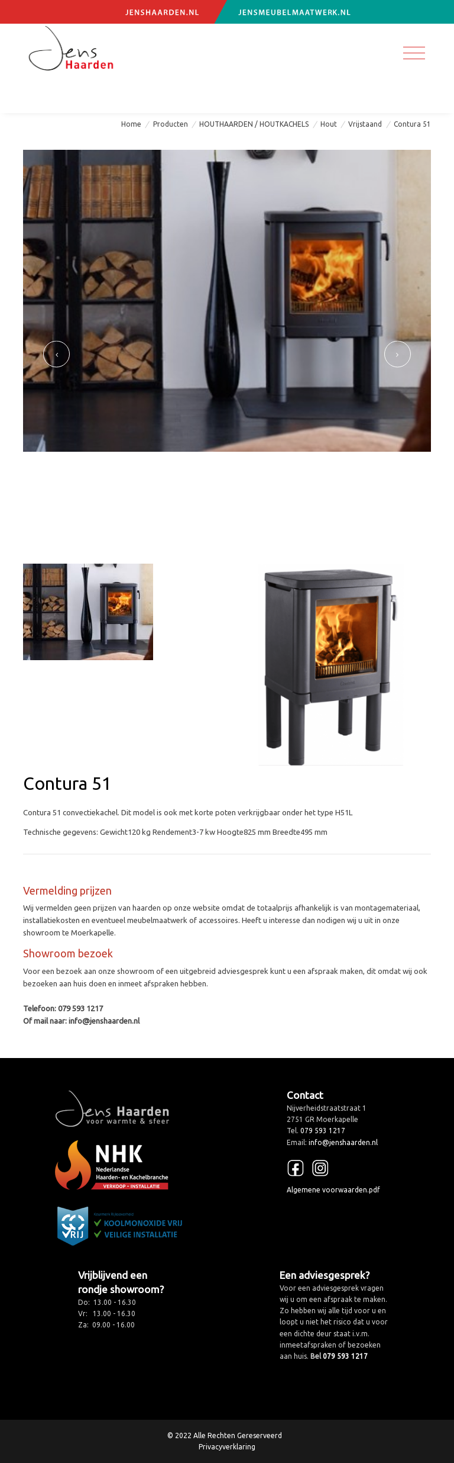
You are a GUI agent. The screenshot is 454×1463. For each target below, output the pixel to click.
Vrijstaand (365, 124)
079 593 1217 (52, 94)
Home (131, 124)
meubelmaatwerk (157, 920)
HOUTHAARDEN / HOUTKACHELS (254, 124)
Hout (328, 124)
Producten (170, 124)
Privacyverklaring (227, 1447)
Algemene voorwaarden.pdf (333, 1190)
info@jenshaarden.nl (150, 94)
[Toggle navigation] (414, 53)
